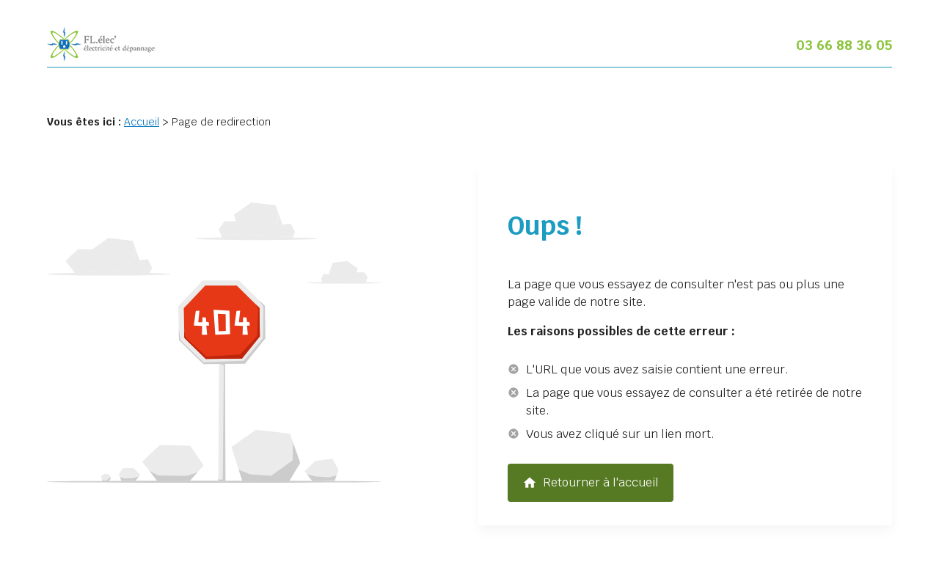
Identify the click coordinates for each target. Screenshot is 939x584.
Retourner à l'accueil (590, 483)
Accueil (141, 121)
